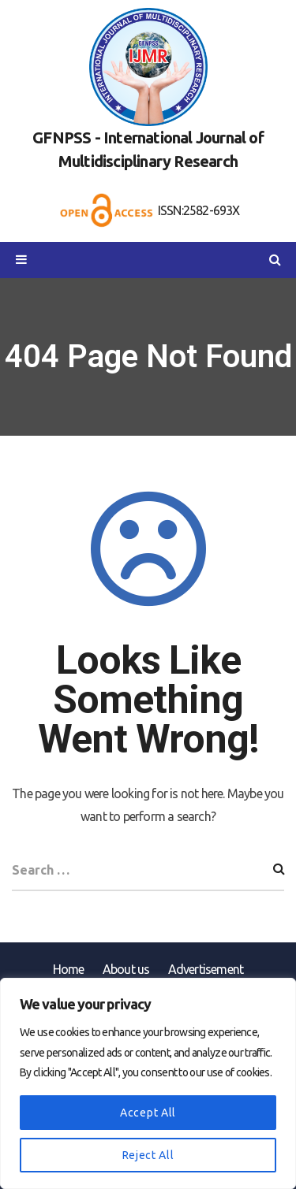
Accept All (148, 1112)
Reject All (148, 1155)
